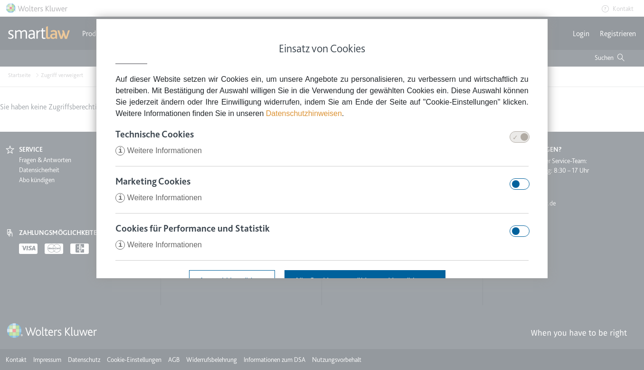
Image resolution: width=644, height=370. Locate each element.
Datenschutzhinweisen (304, 113)
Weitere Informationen (158, 150)
